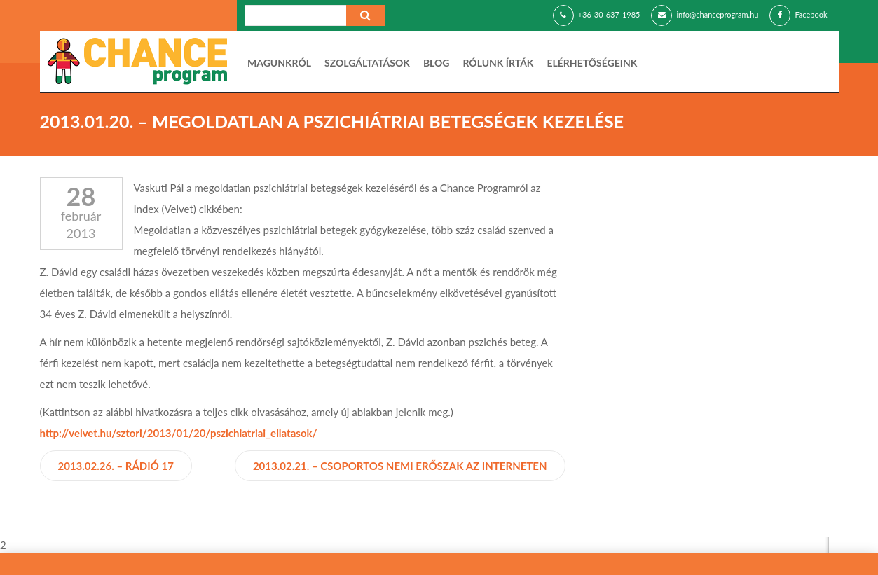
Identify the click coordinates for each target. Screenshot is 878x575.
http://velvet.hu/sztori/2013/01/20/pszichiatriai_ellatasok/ (178, 433)
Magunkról (279, 63)
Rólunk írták (498, 63)
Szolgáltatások (367, 63)
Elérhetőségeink (592, 63)
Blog (436, 63)
